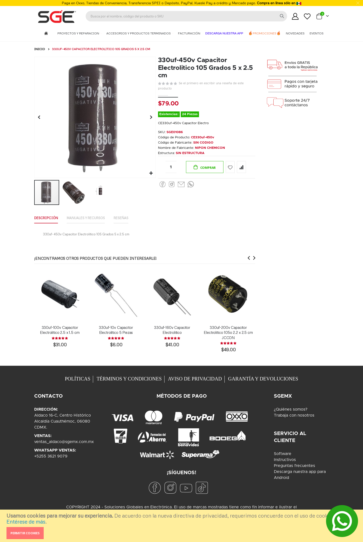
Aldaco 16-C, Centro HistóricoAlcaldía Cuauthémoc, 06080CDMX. (62, 421)
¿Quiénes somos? (290, 409)
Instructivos (285, 460)
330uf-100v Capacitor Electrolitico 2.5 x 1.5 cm (59, 330)
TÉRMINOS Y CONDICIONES (129, 378)
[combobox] (186, 16)
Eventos (317, 33)
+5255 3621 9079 (50, 456)
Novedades (295, 33)
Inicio (39, 49)
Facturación (189, 33)
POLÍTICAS (77, 378)
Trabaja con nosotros (294, 415)
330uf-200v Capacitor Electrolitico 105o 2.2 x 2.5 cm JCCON (228, 332)
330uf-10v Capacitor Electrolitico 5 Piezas (116, 330)
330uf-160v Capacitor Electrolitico (172, 330)
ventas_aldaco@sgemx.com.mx (64, 442)
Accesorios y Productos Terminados (139, 33)
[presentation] (247, 258)
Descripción (47, 217)
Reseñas (129, 217)
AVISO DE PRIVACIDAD (195, 378)
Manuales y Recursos (91, 217)
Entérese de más (25, 521)
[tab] (47, 217)
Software (282, 454)
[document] (182, 526)
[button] (150, 172)
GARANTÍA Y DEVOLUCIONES (263, 378)
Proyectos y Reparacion (78, 33)
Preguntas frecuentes (294, 466)
